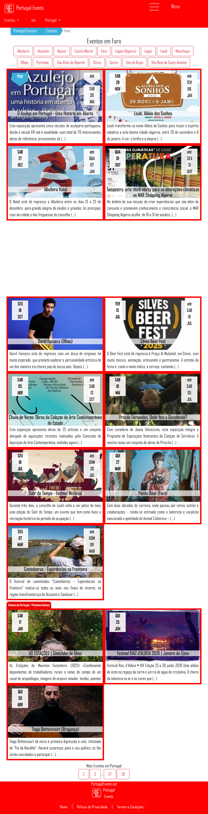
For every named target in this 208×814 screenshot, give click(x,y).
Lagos (148, 51)
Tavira (113, 62)
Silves (97, 62)
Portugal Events (24, 8)
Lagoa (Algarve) (125, 51)
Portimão (42, 62)
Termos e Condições (130, 806)
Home (63, 806)
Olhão (24, 62)
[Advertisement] (57, 258)
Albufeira (23, 51)
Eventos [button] (10, 20)
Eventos (51, 30)
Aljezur (61, 51)
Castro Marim (83, 51)
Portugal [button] (51, 20)
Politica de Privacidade (92, 806)
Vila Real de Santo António (169, 62)
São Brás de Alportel (71, 62)
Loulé (163, 51)
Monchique (183, 51)
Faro (104, 51)
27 (110, 774)
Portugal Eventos (25, 30)
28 (123, 774)
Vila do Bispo (134, 62)
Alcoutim (43, 51)
